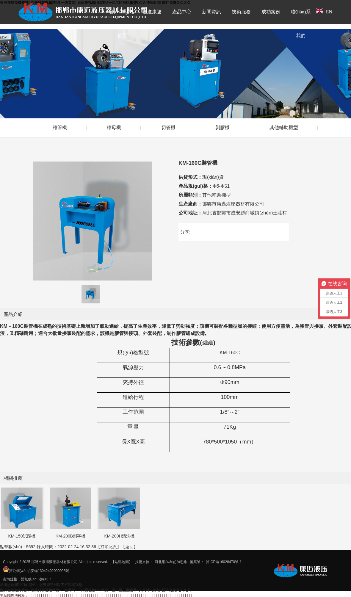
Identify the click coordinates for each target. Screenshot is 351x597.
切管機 (168, 127)
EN (324, 11)
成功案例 (271, 11)
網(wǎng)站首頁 (122, 23)
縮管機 (60, 127)
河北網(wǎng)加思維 (171, 562)
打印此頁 (108, 546)
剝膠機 (222, 127)
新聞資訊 (211, 11)
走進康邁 (152, 11)
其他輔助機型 (283, 127)
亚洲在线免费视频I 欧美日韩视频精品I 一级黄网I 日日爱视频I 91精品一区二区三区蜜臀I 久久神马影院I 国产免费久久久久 (95, 590)
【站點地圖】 (121, 562)
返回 (129, 546)
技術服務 (241, 11)
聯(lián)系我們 (301, 23)
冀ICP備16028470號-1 (224, 562)
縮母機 (114, 127)
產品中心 (181, 11)
